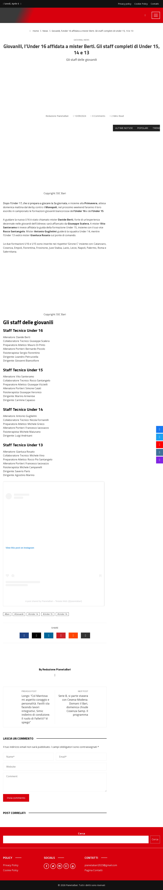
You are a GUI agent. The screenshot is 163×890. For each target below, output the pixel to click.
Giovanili (78, 40)
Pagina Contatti (93, 870)
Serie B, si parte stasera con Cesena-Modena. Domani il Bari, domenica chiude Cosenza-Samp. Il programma (73, 703)
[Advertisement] (81, 88)
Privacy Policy (10, 865)
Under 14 (34, 614)
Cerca (81, 833)
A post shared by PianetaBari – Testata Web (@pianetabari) (53, 601)
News (86, 40)
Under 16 (63, 614)
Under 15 (48, 614)
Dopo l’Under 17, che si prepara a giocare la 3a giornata (35, 203)
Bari (7, 614)
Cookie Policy (10, 870)
